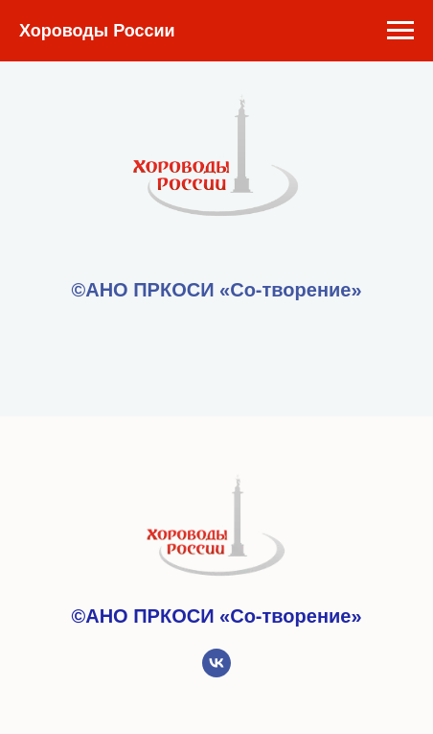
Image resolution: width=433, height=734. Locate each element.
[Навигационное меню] (400, 30)
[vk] (216, 672)
